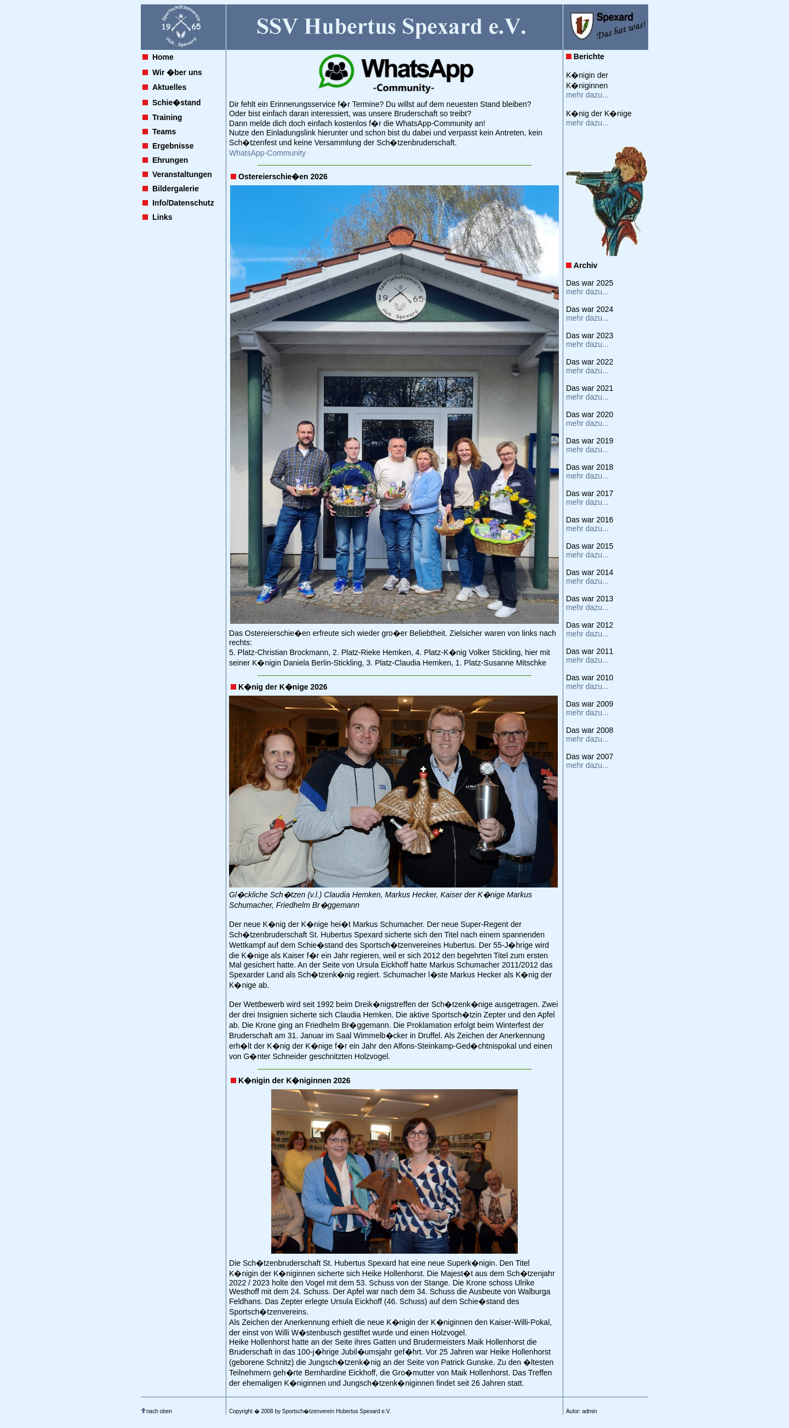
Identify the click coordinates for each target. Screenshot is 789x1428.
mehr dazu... (587, 94)
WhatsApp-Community (267, 153)
